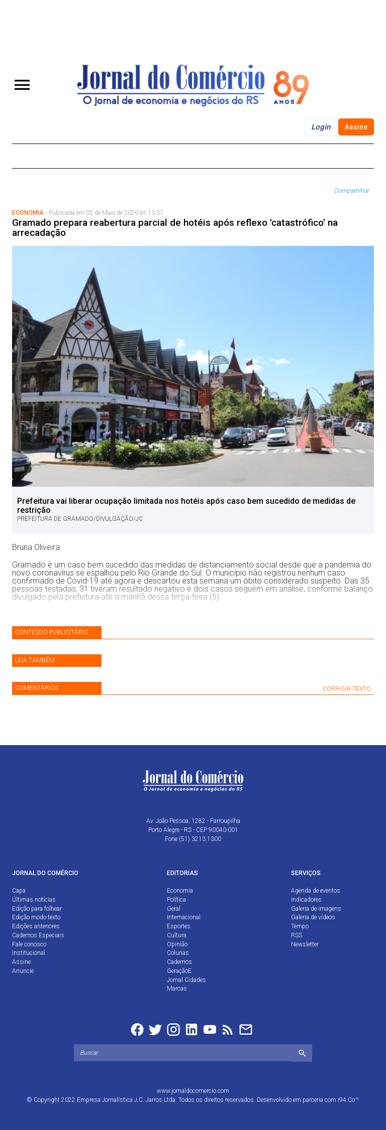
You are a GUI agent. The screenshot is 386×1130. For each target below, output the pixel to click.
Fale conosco (29, 944)
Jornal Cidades (186, 979)
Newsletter (305, 944)
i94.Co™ (348, 1099)
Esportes (178, 926)
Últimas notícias (34, 899)
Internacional (184, 917)
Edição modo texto (36, 917)
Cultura (176, 935)
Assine (356, 127)
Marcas (177, 988)
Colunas (178, 952)
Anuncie (23, 970)
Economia (180, 890)
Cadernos (179, 961)
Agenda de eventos (315, 890)
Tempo (300, 926)
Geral (173, 908)
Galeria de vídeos (313, 917)
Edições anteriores (36, 926)
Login (320, 126)
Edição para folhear (37, 908)
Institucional (28, 952)
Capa (19, 890)
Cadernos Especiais (38, 935)
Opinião (177, 944)
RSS (296, 935)
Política (176, 899)
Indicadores (306, 899)
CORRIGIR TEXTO (347, 688)
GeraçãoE (179, 970)
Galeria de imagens (316, 908)
